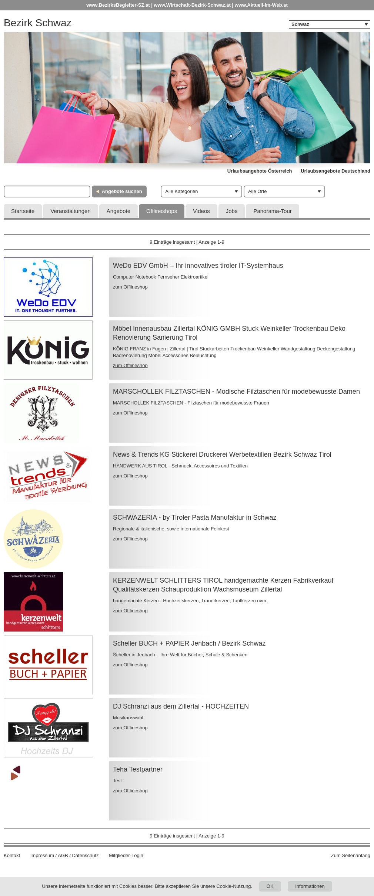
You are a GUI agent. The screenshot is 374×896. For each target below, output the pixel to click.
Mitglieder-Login (126, 855)
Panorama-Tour (272, 211)
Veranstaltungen (70, 211)
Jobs (232, 211)
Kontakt (12, 855)
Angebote (118, 211)
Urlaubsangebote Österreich (259, 171)
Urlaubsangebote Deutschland (335, 171)
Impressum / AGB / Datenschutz (64, 855)
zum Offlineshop (130, 287)
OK (270, 886)
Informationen (310, 886)
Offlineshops (161, 211)
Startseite (22, 211)
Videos (201, 211)
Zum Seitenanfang (350, 855)
